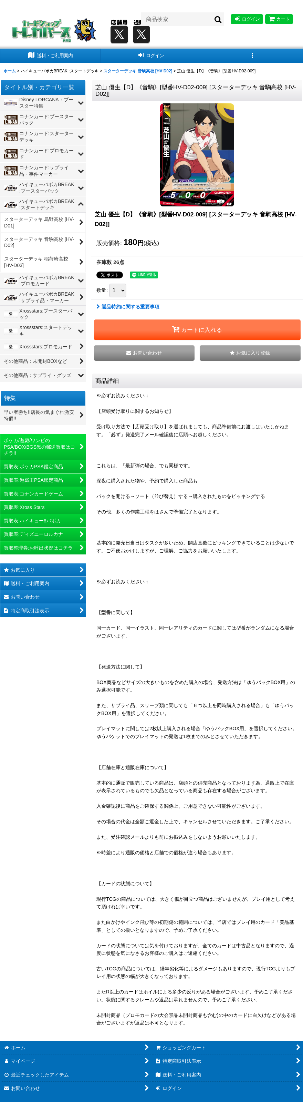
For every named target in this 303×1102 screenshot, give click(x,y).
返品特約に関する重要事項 (127, 306)
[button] (252, 56)
